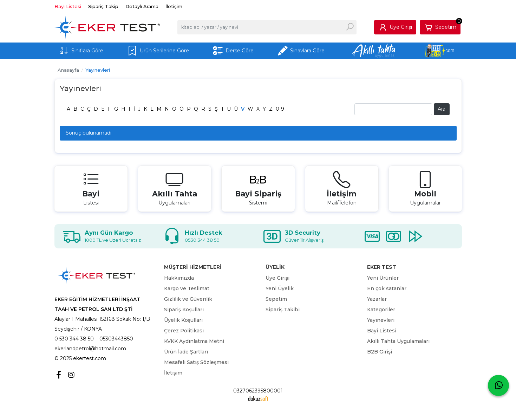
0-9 (280, 109)
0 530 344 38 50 (74, 339)
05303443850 (116, 339)
